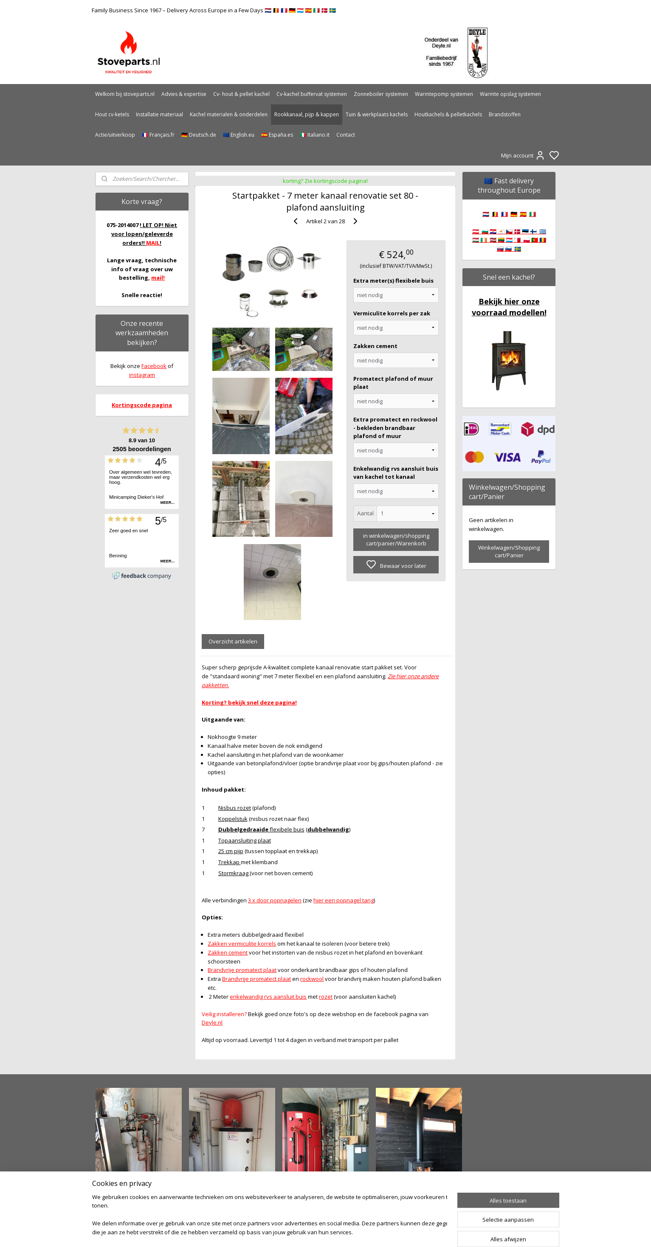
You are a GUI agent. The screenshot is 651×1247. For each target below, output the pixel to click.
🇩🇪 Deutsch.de (198, 134)
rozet (326, 996)
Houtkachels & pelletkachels (448, 114)
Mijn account (523, 155)
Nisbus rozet (234, 808)
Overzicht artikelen (233, 641)
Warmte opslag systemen (510, 94)
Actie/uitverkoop (115, 134)
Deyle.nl (212, 1022)
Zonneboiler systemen (381, 94)
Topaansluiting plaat (244, 840)
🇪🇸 (523, 214)
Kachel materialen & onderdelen (229, 114)
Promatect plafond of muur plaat (393, 383)
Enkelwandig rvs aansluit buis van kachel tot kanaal (395, 473)
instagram (142, 375)
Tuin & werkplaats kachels (377, 114)
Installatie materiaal (159, 114)
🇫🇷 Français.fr (158, 134)
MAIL (153, 243)
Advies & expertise (183, 94)
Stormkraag (234, 873)
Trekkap (229, 862)
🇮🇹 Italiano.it (315, 134)
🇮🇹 (532, 214)
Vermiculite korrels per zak (391, 313)
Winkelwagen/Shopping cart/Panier (509, 551)
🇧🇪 (495, 214)
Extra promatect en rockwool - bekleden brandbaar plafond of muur (395, 428)
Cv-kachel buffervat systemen (311, 94)
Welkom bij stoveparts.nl (125, 94)
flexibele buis (261, 829)
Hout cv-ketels (112, 114)
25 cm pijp (230, 851)
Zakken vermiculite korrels (242, 943)
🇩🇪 (513, 214)
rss (370, 1231)
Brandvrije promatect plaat (242, 970)
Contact (345, 134)
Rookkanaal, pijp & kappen (306, 114)
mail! (158, 277)
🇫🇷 (504, 214)
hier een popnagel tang (343, 900)
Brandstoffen (505, 114)
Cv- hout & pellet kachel (241, 94)
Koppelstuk (233, 819)
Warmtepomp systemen (444, 94)
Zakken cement (375, 346)
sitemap (353, 1231)
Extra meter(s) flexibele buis (393, 280)
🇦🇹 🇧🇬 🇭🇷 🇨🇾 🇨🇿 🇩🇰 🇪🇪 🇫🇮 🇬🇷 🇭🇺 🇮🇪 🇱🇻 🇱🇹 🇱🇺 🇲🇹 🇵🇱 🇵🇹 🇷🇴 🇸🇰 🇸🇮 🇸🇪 (509, 240)
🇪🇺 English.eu (238, 134)
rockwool (312, 979)
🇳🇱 (485, 214)
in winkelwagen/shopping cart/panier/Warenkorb (396, 539)
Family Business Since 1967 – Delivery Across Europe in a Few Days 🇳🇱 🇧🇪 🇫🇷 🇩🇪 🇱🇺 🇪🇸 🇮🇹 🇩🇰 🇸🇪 (214, 10)
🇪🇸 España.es (277, 134)
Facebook (153, 366)
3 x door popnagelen (275, 900)
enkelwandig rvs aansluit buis (268, 996)
